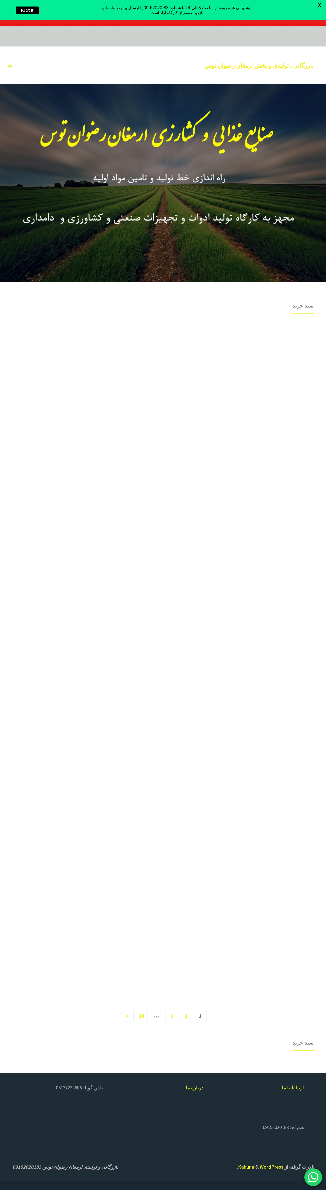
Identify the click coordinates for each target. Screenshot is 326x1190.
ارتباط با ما (293, 1086)
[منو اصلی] (9, 65)
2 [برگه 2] (186, 1014)
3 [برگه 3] (171, 1014)
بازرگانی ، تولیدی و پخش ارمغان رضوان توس (258, 65)
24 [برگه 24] (141, 1014)
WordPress (271, 1166)
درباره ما (194, 1086)
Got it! (27, 10)
